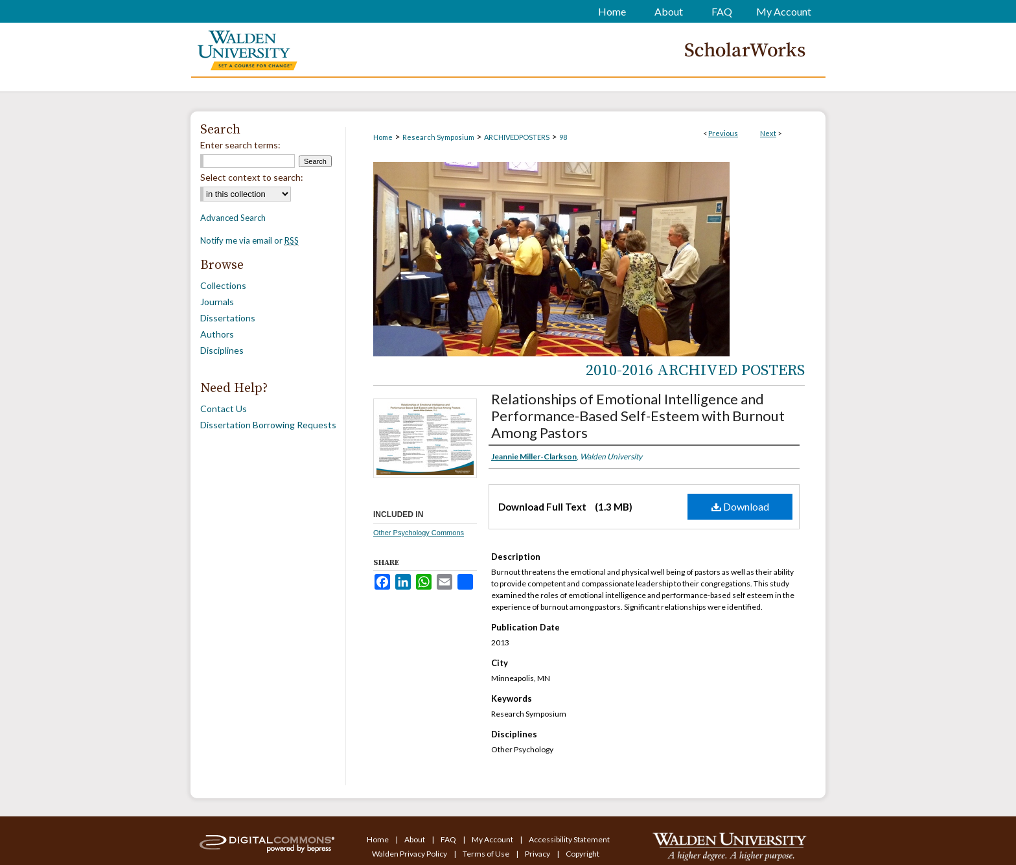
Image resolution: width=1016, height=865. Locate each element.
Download (740, 506)
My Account (493, 839)
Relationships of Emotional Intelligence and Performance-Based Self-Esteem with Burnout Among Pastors (638, 415)
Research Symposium (438, 137)
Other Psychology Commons (418, 532)
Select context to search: (251, 177)
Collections (223, 285)
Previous (723, 133)
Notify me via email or (249, 240)
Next (768, 133)
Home (383, 137)
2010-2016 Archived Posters (695, 370)
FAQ (449, 839)
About (415, 839)
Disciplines (222, 350)
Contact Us (223, 408)
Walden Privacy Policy (410, 854)
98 (563, 137)
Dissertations (227, 317)
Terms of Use (487, 854)
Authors (217, 334)
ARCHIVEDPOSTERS (516, 137)
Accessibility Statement (569, 839)
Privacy (538, 854)
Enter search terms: (240, 144)
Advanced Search (233, 218)
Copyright (582, 854)
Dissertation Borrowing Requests (268, 424)
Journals (217, 301)
